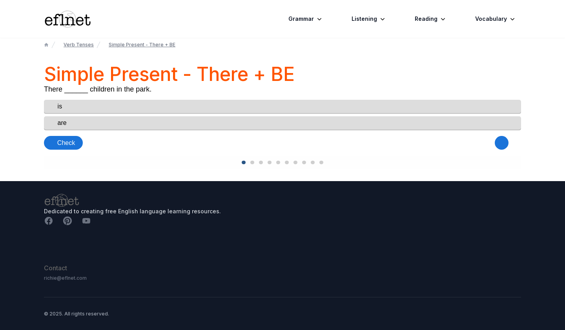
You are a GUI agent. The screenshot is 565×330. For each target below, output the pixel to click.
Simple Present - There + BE (142, 45)
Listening (369, 19)
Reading (431, 19)
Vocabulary (495, 19)
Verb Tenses (79, 45)
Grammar (305, 19)
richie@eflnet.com (65, 278)
